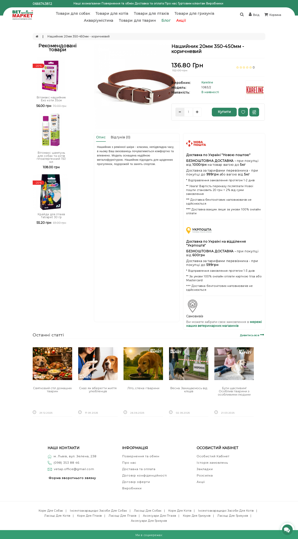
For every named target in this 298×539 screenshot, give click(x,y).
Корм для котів (179, 510)
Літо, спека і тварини (143, 388)
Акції (181, 20)
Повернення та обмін (117, 3)
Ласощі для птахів (122, 515)
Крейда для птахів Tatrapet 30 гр (51, 216)
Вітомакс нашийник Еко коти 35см (51, 99)
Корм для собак (51, 510)
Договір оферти (136, 482)
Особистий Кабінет (213, 456)
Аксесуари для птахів (159, 515)
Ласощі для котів (57, 515)
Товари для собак (73, 13)
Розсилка (205, 475)
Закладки (205, 469)
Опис (100, 137)
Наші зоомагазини (87, 3)
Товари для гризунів (194, 13)
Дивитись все (252, 335)
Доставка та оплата (149, 3)
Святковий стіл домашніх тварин (52, 389)
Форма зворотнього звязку (72, 478)
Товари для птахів (151, 13)
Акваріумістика (98, 20)
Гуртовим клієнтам (191, 3)
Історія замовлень (212, 462)
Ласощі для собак (148, 510)
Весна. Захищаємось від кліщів (188, 389)
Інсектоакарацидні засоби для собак (98, 510)
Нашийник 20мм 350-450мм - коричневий (78, 36)
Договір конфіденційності (144, 475)
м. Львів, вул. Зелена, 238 (72, 456)
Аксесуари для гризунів (149, 521)
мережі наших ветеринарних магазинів (224, 324)
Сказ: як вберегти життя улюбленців (98, 389)
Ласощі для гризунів (232, 515)
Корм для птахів (89, 515)
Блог (166, 20)
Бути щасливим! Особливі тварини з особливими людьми (234, 391)
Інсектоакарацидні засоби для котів (226, 510)
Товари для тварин (137, 20)
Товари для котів (112, 13)
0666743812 (42, 4)
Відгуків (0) (121, 137)
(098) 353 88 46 (66, 462)
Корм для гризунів (197, 515)
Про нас (171, 3)
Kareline (207, 82)
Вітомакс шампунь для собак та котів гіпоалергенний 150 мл (51, 157)
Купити (224, 112)
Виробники (214, 3)
